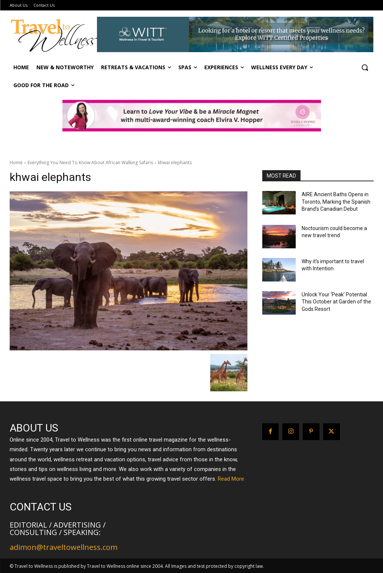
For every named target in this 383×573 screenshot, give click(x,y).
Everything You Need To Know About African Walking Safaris (90, 162)
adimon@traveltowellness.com (63, 547)
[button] (365, 67)
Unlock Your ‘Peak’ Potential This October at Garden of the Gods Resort (336, 302)
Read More (231, 478)
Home (16, 162)
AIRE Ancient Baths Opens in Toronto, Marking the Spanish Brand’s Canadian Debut (336, 201)
